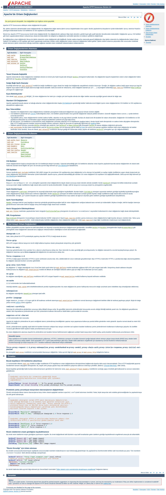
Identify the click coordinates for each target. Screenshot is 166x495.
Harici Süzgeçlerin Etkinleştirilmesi (20, 208)
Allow (23, 144)
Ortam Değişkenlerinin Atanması (22, 49)
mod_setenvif (12, 61)
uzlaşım (18, 302)
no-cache (10, 281)
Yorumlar (148, 42)
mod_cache (11, 55)
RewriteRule (25, 61)
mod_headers (12, 146)
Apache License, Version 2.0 (12, 491)
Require (24, 140)
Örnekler (148, 37)
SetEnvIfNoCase (26, 67)
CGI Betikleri (11, 161)
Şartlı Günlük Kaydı (14, 189)
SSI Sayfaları (11, 170)
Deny (22, 146)
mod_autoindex (16, 127)
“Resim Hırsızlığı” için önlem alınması (21, 448)
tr (141, 17)
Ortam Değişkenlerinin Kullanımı (22, 133)
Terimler (153, 4)
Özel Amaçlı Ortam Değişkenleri (151, 33)
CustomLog (25, 142)
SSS (148, 4)
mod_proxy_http (90, 352)
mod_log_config (13, 150)
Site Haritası (161, 4)
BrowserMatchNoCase (28, 57)
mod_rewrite (12, 59)
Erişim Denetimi (12, 180)
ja (134, 17)
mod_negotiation (32, 270)
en (128, 17)
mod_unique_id (13, 63)
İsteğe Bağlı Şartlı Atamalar (17, 83)
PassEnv (23, 59)
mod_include (12, 148)
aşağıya (93, 123)
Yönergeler (142, 4)
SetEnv (22, 63)
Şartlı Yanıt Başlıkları (14, 200)
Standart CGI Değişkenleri (16, 100)
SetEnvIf (23, 65)
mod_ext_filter (13, 144)
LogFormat (25, 152)
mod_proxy (20, 352)
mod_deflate (61, 268)
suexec (33, 114)
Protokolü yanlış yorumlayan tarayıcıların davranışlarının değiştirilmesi (34, 390)
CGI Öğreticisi (62, 165)
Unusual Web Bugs (110, 365)
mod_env (10, 57)
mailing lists (107, 483)
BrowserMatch (25, 55)
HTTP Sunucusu (14, 10)
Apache (5, 10)
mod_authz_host (13, 140)
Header (23, 150)
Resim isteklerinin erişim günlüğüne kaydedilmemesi (27, 432)
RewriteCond (74, 125)
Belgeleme (24, 10)
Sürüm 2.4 (32, 10)
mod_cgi (10, 142)
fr (131, 17)
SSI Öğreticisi (10, 176)
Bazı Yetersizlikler (13, 109)
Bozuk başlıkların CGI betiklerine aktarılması (24, 361)
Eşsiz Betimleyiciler (14, 94)
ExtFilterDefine (27, 148)
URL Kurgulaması (13, 215)
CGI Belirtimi (66, 103)
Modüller (135, 4)
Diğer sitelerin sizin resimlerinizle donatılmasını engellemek (76, 469)
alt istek (82, 127)
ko (138, 17)
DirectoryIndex (53, 127)
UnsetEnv (23, 69)
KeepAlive (28, 293)
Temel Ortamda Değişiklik (16, 74)
